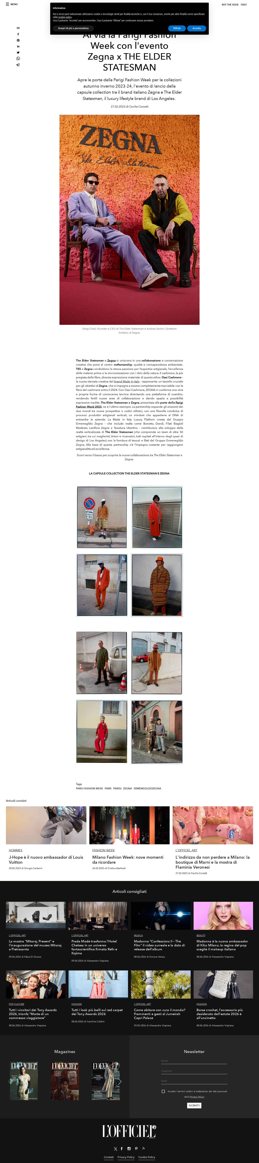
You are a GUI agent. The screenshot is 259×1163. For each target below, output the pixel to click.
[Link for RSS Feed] (143, 1149)
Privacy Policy (197, 1096)
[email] (18, 28)
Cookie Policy (146, 1157)
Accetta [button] (196, 28)
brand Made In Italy (127, 381)
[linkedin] (18, 47)
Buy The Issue (230, 4)
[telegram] (18, 65)
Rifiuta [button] (177, 28)
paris (108, 788)
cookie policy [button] (64, 17)
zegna (127, 788)
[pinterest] (18, 41)
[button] (119, 1081)
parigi (117, 788)
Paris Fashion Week (89, 788)
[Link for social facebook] (121, 1149)
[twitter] (18, 53)
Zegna (111, 360)
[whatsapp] (18, 59)
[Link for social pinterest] (136, 1149)
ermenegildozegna (147, 788)
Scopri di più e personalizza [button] (73, 28)
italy (244, 4)
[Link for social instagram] (129, 1149)
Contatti (109, 1157)
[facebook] (18, 35)
